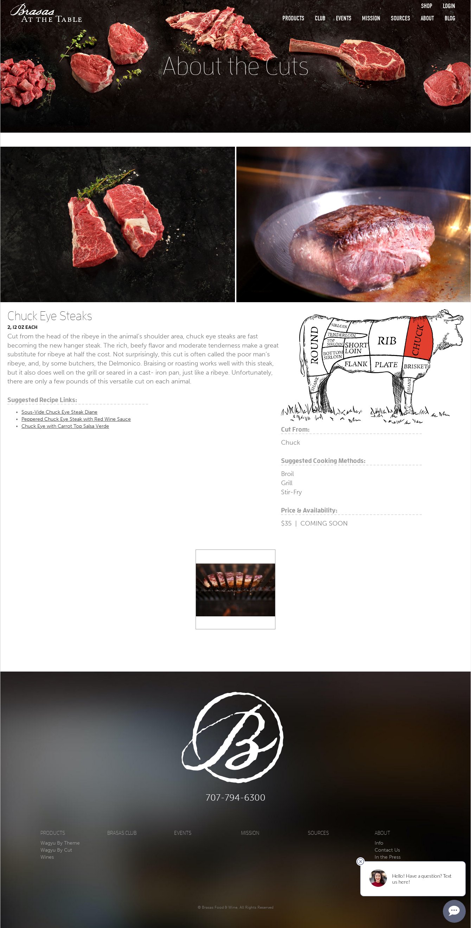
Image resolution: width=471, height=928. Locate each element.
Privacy (382, 871)
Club (320, 18)
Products (293, 18)
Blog (450, 18)
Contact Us (387, 850)
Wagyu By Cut (56, 850)
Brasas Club (121, 833)
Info (379, 843)
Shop (426, 6)
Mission (371, 18)
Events (343, 18)
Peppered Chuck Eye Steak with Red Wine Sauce (76, 419)
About (427, 18)
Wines (47, 857)
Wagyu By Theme (60, 843)
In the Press (388, 857)
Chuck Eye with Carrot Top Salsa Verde (65, 426)
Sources (400, 18)
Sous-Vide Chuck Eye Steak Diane (59, 412)
